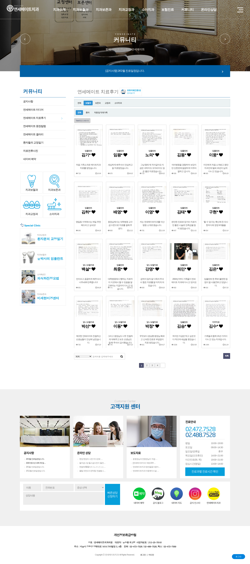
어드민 (151, 555)
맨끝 (162, 365)
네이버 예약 (29, 159)
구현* (216, 212)
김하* (88, 212)
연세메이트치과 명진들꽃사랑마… (146, 467)
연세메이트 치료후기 (34, 117)
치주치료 (215, 322)
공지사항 (28, 101)
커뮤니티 (187, 9)
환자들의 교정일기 (33, 142)
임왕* (120, 155)
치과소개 (59, 9)
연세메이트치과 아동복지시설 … (146, 471)
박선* (88, 326)
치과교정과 (126, 9)
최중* (120, 269)
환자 (87, 112)
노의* (152, 155)
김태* (184, 212)
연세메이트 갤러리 (33, 134)
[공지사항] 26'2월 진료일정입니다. (125, 70)
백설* (88, 269)
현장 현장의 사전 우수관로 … (90, 459)
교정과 (107, 103)
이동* (120, 326)
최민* (184, 269)
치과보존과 (103, 9)
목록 (226, 356)
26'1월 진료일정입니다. (35, 467)
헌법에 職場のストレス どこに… (92, 467)
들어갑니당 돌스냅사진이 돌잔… (92, 463)
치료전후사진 (30, 150)
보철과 (88, 103)
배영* (120, 212)
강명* (152, 269)
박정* (152, 326)
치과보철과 (80, 9)
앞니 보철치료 (88, 265)
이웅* (216, 155)
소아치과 (148, 9)
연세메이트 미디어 (33, 109)
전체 (79, 103)
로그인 (238, 556)
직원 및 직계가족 (101, 112)
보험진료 (167, 9)
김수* (216, 326)
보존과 (98, 103)
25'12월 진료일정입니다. (35, 471)
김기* (88, 155)
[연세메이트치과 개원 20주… (144, 463)
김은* (216, 269)
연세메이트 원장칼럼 (34, 126)
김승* (184, 326)
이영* (152, 212)
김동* (184, 155)
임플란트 (88, 151)
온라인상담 (208, 9)
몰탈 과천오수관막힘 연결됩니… (92, 471)
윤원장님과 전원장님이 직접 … (145, 459)
